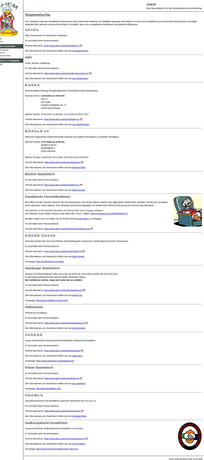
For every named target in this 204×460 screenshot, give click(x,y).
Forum (98, 210)
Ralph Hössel (86, 256)
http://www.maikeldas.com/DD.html (60, 300)
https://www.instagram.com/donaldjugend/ (63, 361)
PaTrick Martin (89, 219)
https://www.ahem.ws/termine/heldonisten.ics (72, 323)
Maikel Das (85, 295)
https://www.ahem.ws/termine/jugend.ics (70, 351)
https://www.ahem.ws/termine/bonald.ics (70, 162)
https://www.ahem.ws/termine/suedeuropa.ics (72, 439)
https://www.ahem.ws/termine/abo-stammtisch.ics (74, 73)
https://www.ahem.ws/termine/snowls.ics (70, 411)
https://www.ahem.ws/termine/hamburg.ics (71, 290)
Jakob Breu (85, 356)
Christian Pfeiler (87, 416)
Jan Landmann (87, 383)
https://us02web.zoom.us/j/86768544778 (117, 213)
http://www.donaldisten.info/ (56, 388)
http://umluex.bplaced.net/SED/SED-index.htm (65, 449)
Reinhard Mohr (87, 167)
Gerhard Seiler (86, 328)
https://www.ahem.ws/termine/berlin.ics (70, 185)
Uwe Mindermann (88, 78)
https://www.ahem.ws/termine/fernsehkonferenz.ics (75, 229)
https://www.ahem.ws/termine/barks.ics (70, 119)
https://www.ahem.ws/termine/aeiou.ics (70, 46)
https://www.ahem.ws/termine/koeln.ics (69, 378)
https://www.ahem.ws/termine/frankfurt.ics (71, 251)
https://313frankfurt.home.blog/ (58, 261)
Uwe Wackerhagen (88, 124)
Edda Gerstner (86, 190)
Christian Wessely (88, 51)
